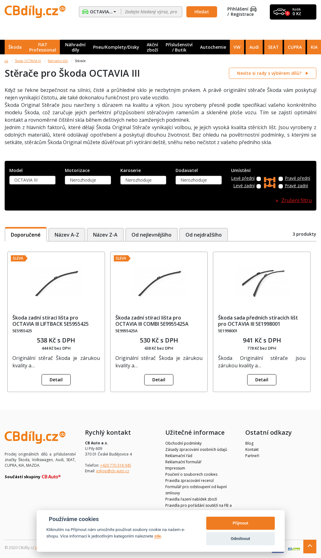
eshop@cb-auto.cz (112, 471)
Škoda (15, 47)
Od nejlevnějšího (152, 234)
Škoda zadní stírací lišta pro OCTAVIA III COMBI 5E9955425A (152, 320)
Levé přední (243, 178)
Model (16, 170)
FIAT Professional (42, 47)
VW (237, 47)
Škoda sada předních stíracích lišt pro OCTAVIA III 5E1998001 (258, 320)
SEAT (273, 47)
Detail (56, 380)
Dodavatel (187, 170)
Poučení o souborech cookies (191, 474)
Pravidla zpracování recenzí (189, 480)
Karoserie (130, 170)
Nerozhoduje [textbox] (83, 180)
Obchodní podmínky (183, 443)
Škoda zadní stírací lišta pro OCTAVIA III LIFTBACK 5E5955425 (50, 320)
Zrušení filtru (296, 200)
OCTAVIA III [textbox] (26, 180)
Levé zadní (244, 185)
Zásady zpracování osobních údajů (196, 449)
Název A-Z (67, 234)
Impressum (175, 468)
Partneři (252, 455)
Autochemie (213, 47)
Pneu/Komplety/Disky (116, 47)
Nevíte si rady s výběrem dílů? (270, 73)
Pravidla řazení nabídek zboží (191, 499)
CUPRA (295, 47)
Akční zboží (152, 47)
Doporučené (26, 234)
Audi (254, 47)
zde (157, 535)
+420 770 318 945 (115, 465)
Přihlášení (241, 9)
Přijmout (240, 523)
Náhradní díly (75, 47)
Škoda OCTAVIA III (28, 61)
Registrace (242, 14)
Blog (249, 443)
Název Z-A (105, 234)
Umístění (241, 170)
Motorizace (77, 170)
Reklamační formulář (183, 462)
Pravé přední (297, 178)
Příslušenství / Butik (179, 47)
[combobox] (32, 180)
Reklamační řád (178, 455)
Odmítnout (240, 538)
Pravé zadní (296, 185)
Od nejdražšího (204, 234)
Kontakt (252, 449)
